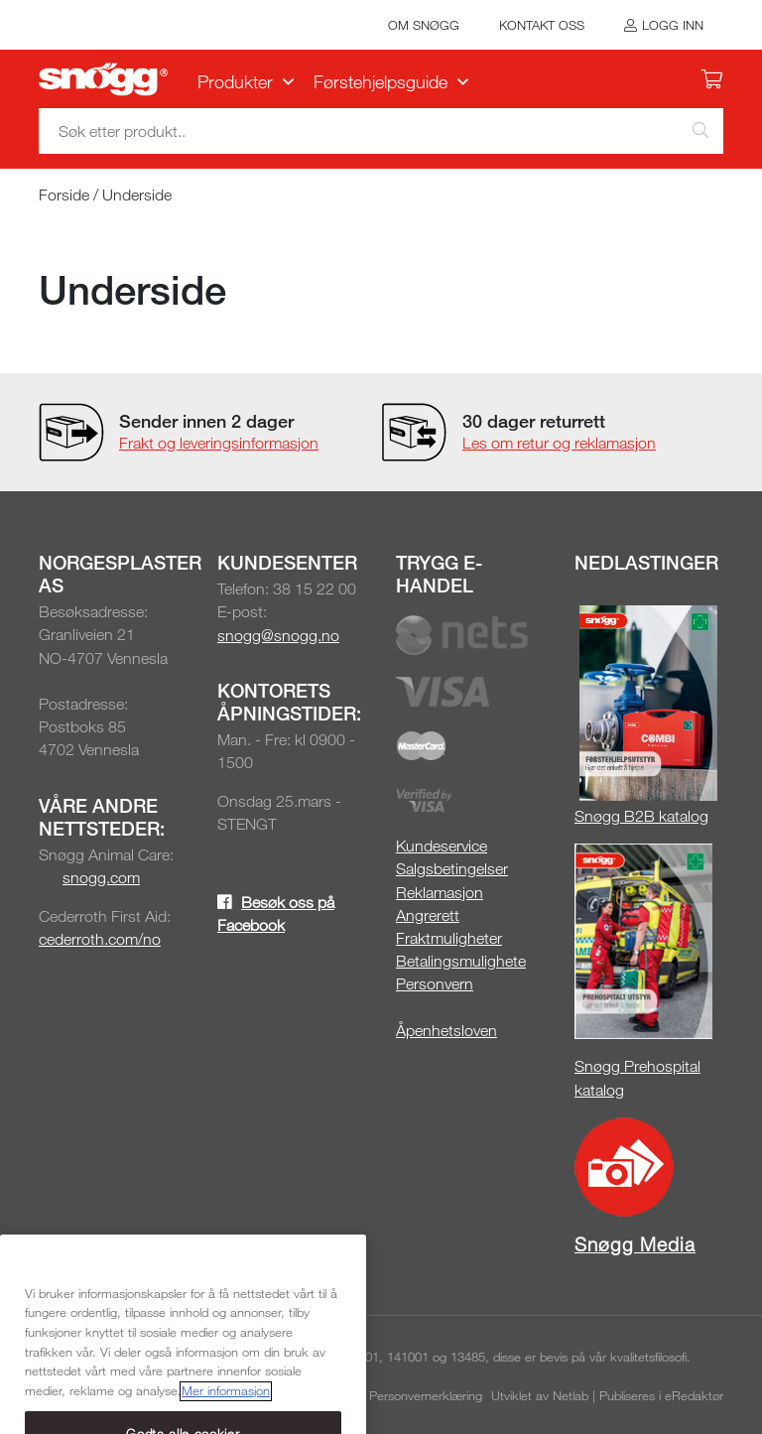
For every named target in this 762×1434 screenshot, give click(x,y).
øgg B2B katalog (650, 816)
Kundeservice (441, 845)
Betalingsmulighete (461, 961)
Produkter (235, 81)
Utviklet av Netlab (539, 1395)
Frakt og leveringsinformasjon (218, 443)
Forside (64, 194)
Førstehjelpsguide (380, 81)
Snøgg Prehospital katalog (637, 1077)
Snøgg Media (635, 1244)
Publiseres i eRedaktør (661, 1395)
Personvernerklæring (425, 1395)
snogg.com (101, 877)
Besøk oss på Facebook (275, 913)
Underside (137, 194)
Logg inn (672, 25)
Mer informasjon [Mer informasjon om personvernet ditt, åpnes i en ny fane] (226, 1413)
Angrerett (427, 915)
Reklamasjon (439, 892)
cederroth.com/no (100, 939)
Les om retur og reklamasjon (559, 443)
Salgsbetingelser (452, 868)
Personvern (434, 983)
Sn (583, 816)
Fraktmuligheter (449, 938)
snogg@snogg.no (278, 635)
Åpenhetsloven (446, 1030)
